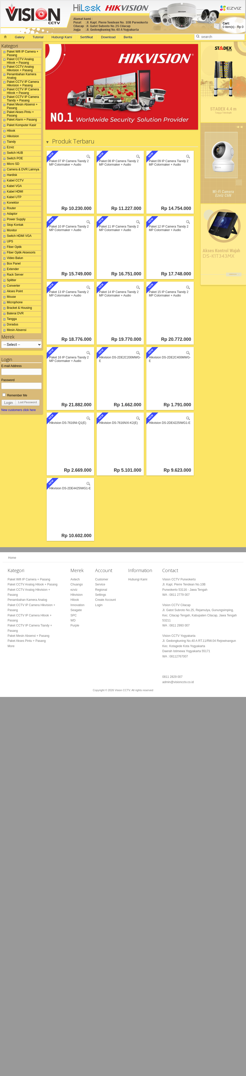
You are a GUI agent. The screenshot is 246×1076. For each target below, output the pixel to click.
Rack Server (12, 275)
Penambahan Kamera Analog (19, 76)
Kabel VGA (12, 186)
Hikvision (10, 136)
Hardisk (9, 175)
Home (12, 558)
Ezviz (8, 148)
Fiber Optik (12, 247)
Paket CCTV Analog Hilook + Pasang (18, 60)
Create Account (105, 600)
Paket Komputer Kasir (19, 125)
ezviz (73, 589)
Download (108, 37)
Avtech (74, 579)
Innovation (77, 605)
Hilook (8, 131)
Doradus (10, 325)
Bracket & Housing (17, 308)
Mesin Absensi (14, 330)
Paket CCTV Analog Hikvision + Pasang (18, 68)
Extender (10, 269)
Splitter (9, 280)
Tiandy (9, 142)
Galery (19, 37)
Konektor (10, 203)
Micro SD (10, 164)
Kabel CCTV (13, 181)
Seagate (76, 610)
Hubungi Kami (61, 37)
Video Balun (12, 258)
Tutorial (38, 37)
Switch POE (12, 159)
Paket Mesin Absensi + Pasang (20, 106)
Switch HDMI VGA (17, 236)
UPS (7, 242)
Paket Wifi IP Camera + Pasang (20, 53)
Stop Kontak (12, 225)
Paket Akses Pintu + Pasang (18, 113)
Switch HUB (12, 153)
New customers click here (18, 410)
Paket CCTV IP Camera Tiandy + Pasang (20, 98)
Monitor (9, 231)
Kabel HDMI (12, 192)
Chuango (76, 584)
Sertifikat (86, 37)
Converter (11, 286)
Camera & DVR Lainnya (20, 170)
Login (8, 403)
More (11, 646)
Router (9, 208)
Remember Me (14, 395)
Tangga (9, 319)
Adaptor (9, 214)
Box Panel (11, 264)
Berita (128, 37)
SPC (73, 615)
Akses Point (12, 291)
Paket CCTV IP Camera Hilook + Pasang (20, 91)
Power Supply (13, 219)
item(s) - (233, 25)
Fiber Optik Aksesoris (18, 253)
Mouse (9, 297)
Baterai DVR (13, 314)
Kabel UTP (11, 197)
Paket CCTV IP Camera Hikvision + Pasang (20, 83)
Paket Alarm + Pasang (19, 120)
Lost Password (27, 402)
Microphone (12, 303)
